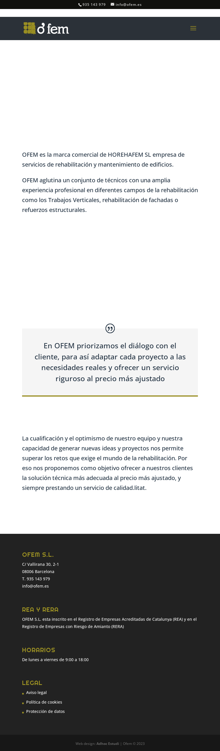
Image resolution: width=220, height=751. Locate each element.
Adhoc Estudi (107, 743)
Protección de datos (45, 711)
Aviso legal (36, 692)
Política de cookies (44, 702)
